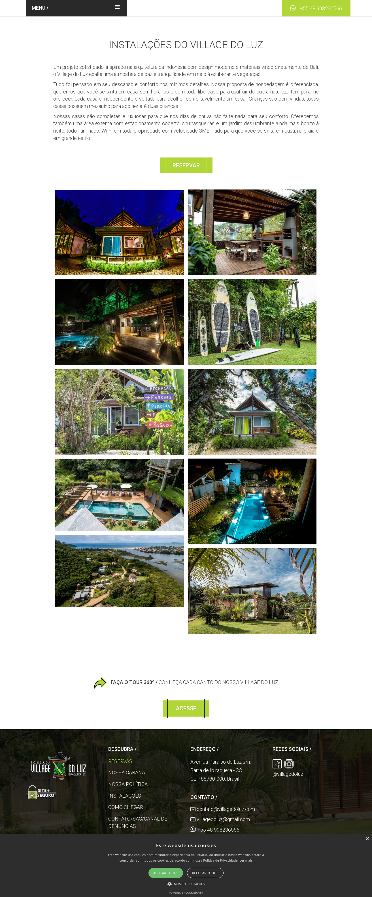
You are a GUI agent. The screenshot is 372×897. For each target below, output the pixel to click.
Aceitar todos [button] (165, 873)
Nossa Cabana (126, 772)
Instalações (124, 796)
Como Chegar (125, 807)
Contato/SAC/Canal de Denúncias (137, 822)
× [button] (367, 839)
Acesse (186, 708)
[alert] (186, 865)
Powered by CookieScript (186, 892)
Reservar (186, 165)
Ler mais (245, 860)
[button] (186, 883)
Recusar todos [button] (205, 873)
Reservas (120, 761)
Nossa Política (128, 784)
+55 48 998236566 (316, 8)
